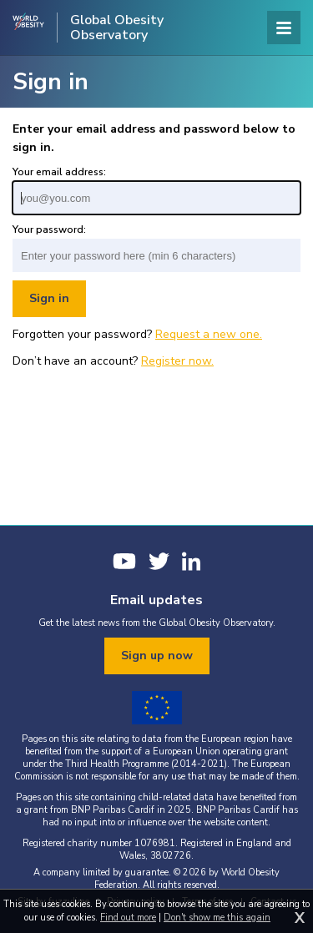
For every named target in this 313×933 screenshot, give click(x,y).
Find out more (128, 917)
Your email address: (59, 172)
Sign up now (157, 655)
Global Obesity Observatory (117, 28)
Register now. (177, 361)
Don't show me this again (217, 917)
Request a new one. (208, 334)
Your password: (49, 229)
